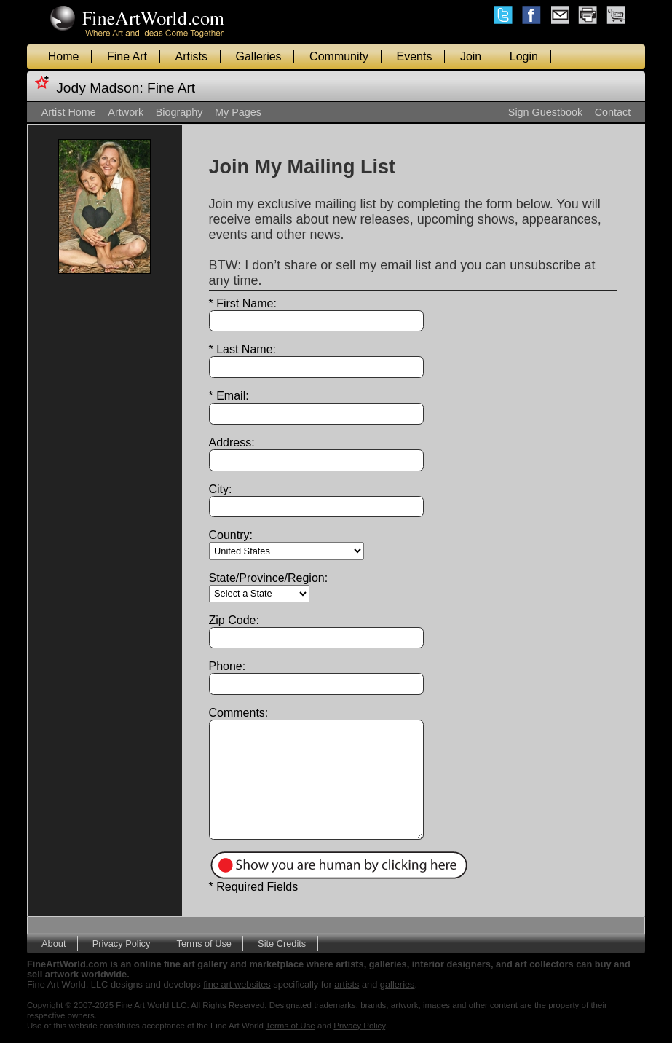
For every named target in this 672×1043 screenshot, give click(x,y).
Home (63, 56)
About (53, 943)
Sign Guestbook (545, 112)
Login (524, 56)
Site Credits (282, 943)
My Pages (238, 112)
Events (414, 56)
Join (470, 56)
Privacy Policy (121, 943)
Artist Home (68, 112)
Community (338, 56)
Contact (613, 112)
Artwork (125, 112)
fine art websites (236, 984)
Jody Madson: (99, 87)
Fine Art (127, 56)
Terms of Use (204, 943)
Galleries (258, 56)
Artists (191, 56)
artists (346, 984)
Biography (179, 112)
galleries (397, 984)
